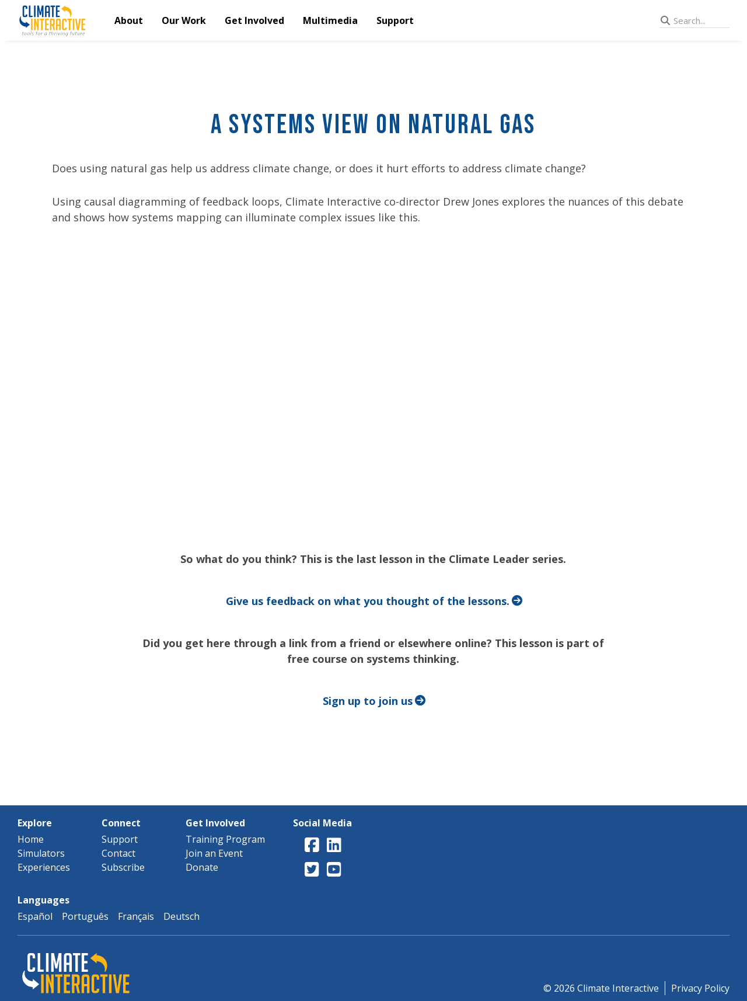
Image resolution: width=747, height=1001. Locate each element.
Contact (118, 853)
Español (35, 916)
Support (395, 20)
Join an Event (214, 853)
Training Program (225, 839)
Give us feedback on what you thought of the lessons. (367, 601)
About (128, 20)
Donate (202, 867)
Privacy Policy (700, 988)
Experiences (44, 867)
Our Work (184, 20)
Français (136, 916)
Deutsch (181, 916)
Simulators (41, 853)
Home (31, 839)
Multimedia (330, 20)
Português (85, 916)
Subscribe (123, 867)
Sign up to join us (368, 701)
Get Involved (254, 20)
